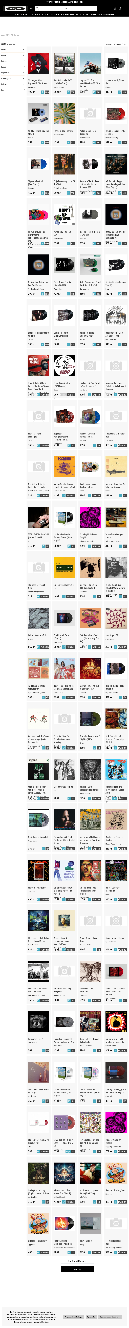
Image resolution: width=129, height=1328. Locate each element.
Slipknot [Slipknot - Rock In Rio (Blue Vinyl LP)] (31, 188)
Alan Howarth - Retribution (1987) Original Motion (38, 940)
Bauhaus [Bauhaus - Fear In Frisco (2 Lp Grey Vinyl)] (83, 238)
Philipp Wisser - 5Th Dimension (88, 132)
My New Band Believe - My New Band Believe (38, 284)
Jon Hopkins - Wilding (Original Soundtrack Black (38, 1192)
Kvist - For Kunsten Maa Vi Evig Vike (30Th (90, 738)
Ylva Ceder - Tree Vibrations (86, 990)
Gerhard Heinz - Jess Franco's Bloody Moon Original (88, 890)
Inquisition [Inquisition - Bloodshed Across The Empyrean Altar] (58, 1046)
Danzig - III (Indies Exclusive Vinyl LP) (61, 334)
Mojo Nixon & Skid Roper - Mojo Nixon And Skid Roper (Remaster (90, 840)
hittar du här (45, 1322)
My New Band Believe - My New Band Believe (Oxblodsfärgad (115, 234)
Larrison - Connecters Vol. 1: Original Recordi (115, 485)
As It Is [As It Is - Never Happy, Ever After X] (30, 137)
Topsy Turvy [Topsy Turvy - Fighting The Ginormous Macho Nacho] (58, 692)
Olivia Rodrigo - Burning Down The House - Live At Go (63, 1142)
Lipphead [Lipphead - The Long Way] (108, 1194)
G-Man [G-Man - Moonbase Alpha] (30, 639)
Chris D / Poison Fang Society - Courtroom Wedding (62, 739)
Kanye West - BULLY (35, 1038)
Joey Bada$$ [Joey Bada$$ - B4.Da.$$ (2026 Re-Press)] (59, 87)
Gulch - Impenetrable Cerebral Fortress (88, 485)
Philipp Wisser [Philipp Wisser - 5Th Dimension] (85, 137)
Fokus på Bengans (69, 14)
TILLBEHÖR (54, 14)
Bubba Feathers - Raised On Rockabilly (89, 1040)
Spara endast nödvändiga (110, 1317)
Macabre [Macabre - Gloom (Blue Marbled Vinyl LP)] (83, 440)
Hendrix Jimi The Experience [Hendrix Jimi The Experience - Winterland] (64, 1247)
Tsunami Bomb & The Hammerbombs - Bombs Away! (114, 789)
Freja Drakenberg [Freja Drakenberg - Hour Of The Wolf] (60, 188)
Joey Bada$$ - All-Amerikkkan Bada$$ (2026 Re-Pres (90, 83)
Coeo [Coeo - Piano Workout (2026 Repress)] (56, 390)
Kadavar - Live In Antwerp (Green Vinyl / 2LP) (89, 687)
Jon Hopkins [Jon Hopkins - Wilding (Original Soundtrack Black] (32, 1197)
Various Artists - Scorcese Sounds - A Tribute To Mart (64, 485)
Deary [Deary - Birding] (82, 1244)
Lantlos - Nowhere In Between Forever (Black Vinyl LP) (63, 537)
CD (22, 14)
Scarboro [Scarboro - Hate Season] (31, 891)
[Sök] (66, 8)
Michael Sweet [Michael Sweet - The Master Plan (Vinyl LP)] (59, 1197)
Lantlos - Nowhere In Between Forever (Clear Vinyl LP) (63, 1092)
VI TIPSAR (84, 14)
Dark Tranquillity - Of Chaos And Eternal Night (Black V (114, 739)
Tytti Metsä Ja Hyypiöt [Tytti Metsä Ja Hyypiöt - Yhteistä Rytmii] (36, 692)
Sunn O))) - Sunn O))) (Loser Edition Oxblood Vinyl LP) (115, 1091)
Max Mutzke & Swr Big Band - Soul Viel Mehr (36, 485)
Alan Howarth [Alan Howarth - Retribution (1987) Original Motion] (33, 945)
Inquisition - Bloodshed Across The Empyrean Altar (64, 1040)
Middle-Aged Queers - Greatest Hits (114, 839)
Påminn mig (45, 395)
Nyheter (15, 35)
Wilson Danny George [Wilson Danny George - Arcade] (113, 541)
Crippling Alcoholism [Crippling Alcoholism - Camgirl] (87, 541)
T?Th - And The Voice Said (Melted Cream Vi (38, 536)
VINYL (17, 14)
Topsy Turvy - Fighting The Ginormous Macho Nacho (64, 687)
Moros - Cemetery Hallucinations (112, 889)
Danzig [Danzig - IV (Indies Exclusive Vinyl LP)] (82, 339)
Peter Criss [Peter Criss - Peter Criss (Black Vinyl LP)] (58, 289)
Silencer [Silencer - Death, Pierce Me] (108, 87)
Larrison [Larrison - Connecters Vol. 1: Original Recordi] (108, 491)
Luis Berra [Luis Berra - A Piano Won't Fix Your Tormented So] (83, 390)
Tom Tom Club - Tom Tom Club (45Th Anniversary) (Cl (89, 1142)
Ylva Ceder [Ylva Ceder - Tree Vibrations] (84, 995)
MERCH (45, 14)
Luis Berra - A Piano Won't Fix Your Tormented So (90, 385)
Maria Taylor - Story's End (38, 837)
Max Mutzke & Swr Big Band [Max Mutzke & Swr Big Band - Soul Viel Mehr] (38, 491)
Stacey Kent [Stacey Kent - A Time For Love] (110, 440)
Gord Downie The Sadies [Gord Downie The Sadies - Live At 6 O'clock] (37, 995)
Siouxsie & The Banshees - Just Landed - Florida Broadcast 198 (90, 184)
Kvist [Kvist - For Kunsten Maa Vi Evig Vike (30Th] (81, 743)
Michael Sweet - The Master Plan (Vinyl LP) (62, 1192)
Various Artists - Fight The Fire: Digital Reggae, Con (115, 1040)
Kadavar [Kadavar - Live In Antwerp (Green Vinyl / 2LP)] (83, 692)
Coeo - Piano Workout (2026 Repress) (62, 385)
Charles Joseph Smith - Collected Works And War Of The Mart (115, 587)
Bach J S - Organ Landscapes (34, 435)
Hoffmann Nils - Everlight (63, 130)
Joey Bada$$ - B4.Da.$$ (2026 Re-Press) (63, 82)
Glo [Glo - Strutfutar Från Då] (55, 790)
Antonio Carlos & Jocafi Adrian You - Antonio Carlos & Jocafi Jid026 (37, 789)
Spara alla (91, 1317)
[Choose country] (115, 9)
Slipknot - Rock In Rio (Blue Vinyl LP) (36, 183)
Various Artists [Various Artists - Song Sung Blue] (59, 995)
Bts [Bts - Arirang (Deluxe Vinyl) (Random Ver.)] (29, 1146)
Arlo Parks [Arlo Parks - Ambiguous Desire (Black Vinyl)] (83, 1197)
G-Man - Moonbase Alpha (37, 635)
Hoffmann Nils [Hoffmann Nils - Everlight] (59, 134)
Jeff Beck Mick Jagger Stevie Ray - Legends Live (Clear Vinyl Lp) (115, 184)
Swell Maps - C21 (112, 635)
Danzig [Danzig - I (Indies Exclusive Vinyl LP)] (108, 289)
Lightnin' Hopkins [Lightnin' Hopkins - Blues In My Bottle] (111, 692)
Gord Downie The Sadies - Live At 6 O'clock (38, 990)
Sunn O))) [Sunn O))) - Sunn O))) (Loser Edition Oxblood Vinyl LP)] (108, 1096)
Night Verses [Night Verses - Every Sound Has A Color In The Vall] (84, 289)
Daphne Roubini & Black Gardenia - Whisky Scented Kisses (64, 840)
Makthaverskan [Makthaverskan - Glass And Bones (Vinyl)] (111, 339)
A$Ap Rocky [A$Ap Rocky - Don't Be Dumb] (58, 238)
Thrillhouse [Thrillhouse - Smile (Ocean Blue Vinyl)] (32, 1096)
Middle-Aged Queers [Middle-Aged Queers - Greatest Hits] (113, 844)
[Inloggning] (120, 8)
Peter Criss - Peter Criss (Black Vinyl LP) (63, 284)
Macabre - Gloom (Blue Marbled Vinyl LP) (88, 435)
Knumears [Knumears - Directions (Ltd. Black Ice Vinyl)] (83, 592)
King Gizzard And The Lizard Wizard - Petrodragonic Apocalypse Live (38, 236)
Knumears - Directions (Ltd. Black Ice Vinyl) (88, 586)
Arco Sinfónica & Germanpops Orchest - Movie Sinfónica (63, 941)
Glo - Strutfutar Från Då (63, 786)
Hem (2, 35)
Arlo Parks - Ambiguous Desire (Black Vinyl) (89, 1192)
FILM (31, 14)
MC (26, 14)
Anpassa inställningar (73, 1317)
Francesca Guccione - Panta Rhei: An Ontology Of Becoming (115, 386)
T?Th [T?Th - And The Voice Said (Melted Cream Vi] (30, 541)
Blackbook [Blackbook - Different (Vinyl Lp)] (58, 642)
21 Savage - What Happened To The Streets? (38, 82)
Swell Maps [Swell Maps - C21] (109, 639)
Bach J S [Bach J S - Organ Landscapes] (31, 440)
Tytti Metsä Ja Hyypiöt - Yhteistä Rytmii (37, 687)
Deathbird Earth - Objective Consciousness (89, 788)
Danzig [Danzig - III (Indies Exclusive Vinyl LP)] (56, 339)
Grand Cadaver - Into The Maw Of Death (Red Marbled (115, 991)
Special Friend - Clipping (114, 938)
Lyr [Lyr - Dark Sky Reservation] (55, 589)
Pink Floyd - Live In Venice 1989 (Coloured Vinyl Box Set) (89, 638)
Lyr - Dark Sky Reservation (64, 584)
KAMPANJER (95, 14)
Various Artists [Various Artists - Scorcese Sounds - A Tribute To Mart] (59, 491)
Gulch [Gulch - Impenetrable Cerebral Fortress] (82, 491)
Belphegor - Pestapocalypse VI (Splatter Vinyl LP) (61, 436)
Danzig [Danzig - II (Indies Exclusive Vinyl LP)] (30, 339)
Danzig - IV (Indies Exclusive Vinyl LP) (87, 334)
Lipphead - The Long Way (114, 1190)
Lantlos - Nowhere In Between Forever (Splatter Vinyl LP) (90, 1092)
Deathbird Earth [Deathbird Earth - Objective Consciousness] (85, 793)
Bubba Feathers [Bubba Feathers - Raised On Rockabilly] (86, 1046)
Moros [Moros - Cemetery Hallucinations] (107, 894)
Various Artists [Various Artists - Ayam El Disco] (85, 945)
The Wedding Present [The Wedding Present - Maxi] (36, 592)
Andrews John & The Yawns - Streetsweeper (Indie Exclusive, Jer (38, 739)
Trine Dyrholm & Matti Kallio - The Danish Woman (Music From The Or (38, 386)
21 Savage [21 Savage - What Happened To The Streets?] (32, 87)
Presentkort (107, 14)
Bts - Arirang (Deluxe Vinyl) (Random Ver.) (38, 1141)
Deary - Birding (86, 1240)
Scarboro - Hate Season (37, 887)
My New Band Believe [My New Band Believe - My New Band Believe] (36, 289)
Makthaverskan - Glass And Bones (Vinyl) (114, 334)
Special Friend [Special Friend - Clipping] (110, 942)
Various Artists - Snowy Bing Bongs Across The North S (63, 890)
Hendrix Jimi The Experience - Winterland (63, 1242)
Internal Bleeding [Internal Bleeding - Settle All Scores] (111, 137)
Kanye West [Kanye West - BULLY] (32, 1043)
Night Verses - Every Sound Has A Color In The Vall (90, 284)
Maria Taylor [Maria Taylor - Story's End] (32, 841)
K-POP (37, 14)
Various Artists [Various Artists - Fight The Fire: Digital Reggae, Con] (110, 1046)
